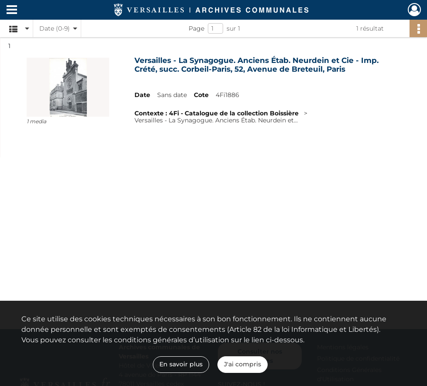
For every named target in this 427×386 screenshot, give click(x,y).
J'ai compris (242, 364)
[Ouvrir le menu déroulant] (12, 10)
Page (196, 28)
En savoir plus (181, 364)
